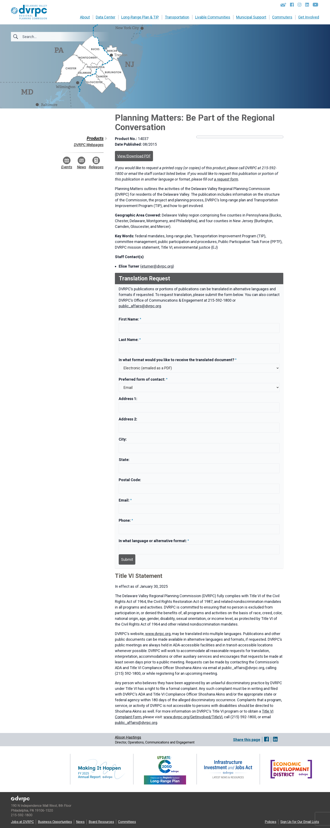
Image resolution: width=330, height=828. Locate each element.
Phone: (125, 520)
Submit (127, 559)
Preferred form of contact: (142, 379)
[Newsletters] (283, 5)
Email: (124, 500)
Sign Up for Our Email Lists (299, 822)
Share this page (246, 739)
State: (124, 459)
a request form (226, 179)
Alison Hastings (128, 737)
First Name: (129, 319)
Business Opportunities (55, 822)
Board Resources (101, 822)
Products (95, 138)
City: (123, 439)
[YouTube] (315, 5)
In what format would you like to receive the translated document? (176, 360)
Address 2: (128, 419)
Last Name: (129, 339)
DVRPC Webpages (89, 145)
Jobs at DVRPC (22, 822)
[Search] (45, 36)
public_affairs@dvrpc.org (140, 306)
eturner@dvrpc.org (157, 266)
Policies (270, 822)
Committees (127, 822)
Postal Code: (130, 480)
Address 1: (128, 398)
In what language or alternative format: (153, 541)
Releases (96, 163)
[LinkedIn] (307, 5)
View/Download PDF (134, 156)
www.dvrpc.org (157, 633)
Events (66, 163)
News (81, 163)
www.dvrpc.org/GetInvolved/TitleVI (193, 717)
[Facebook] (292, 5)
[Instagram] (299, 5)
